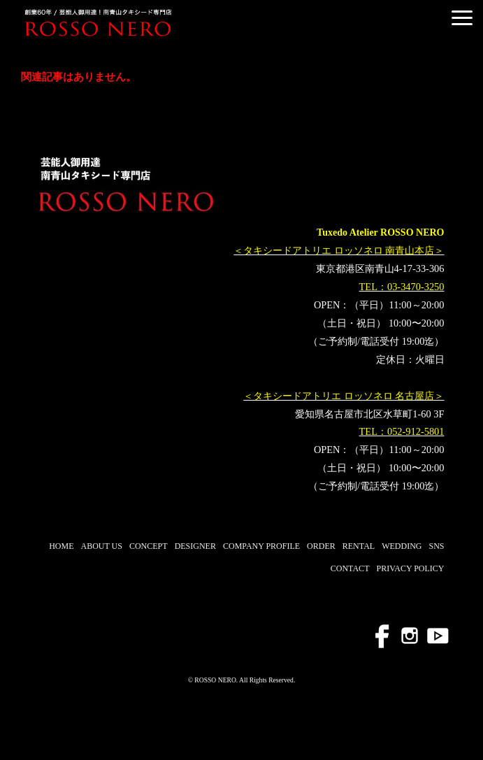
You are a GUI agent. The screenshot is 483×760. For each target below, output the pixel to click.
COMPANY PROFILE (261, 546)
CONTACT (350, 568)
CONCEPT (148, 546)
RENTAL (359, 546)
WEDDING (401, 546)
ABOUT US (101, 546)
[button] (462, 18)
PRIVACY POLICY (410, 568)
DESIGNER (195, 546)
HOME (61, 546)
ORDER (321, 546)
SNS (436, 546)
